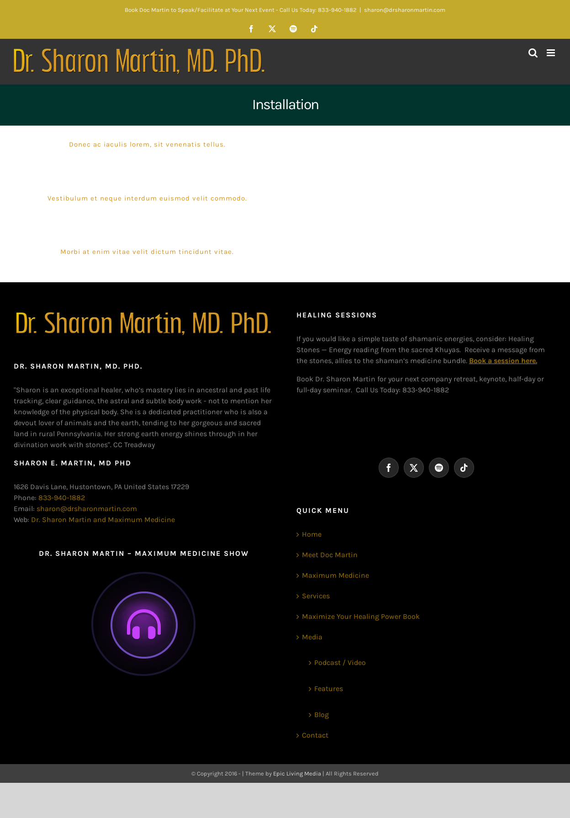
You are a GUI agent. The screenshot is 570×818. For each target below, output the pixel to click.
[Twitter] (414, 468)
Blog (321, 714)
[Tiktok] (464, 468)
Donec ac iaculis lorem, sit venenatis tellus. (147, 144)
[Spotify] (439, 468)
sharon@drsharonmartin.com (404, 9)
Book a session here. (503, 360)
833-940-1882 (61, 497)
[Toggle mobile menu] (551, 53)
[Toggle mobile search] (533, 53)
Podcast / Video (340, 662)
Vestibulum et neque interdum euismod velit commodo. (147, 198)
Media (312, 637)
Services (316, 595)
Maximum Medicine (335, 575)
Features (328, 688)
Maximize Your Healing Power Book (361, 616)
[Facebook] (389, 468)
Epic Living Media (297, 773)
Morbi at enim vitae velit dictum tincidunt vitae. (147, 252)
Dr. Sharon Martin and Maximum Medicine (103, 519)
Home (312, 534)
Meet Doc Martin (330, 554)
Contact (315, 735)
